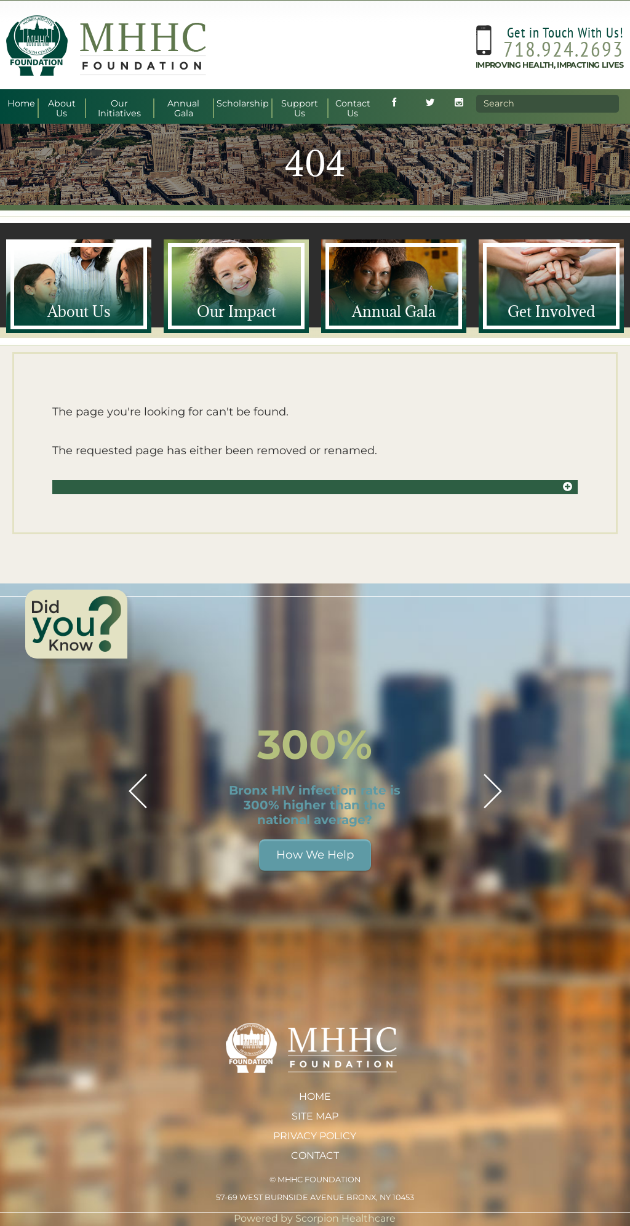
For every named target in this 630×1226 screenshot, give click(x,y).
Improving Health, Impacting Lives (550, 63)
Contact (315, 1155)
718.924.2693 (563, 46)
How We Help (315, 854)
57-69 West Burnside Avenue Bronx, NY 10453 (315, 1197)
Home (315, 1096)
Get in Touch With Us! (565, 30)
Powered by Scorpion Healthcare (315, 1218)
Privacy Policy (314, 1136)
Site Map (315, 1116)
